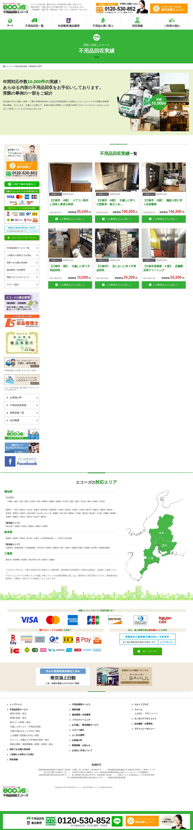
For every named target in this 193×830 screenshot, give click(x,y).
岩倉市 (36, 510)
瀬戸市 (88, 510)
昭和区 (44, 501)
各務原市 (9, 548)
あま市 (40, 513)
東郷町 (55, 513)
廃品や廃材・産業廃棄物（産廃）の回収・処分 (31, 744)
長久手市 (63, 513)
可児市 (60, 538)
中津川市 (40, 548)
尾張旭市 (52, 510)
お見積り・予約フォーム (146, 713)
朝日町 (44, 560)
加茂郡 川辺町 (77, 548)
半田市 (24, 526)
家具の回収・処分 (18, 713)
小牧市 (81, 510)
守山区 (83, 501)
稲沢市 (22, 510)
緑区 (89, 501)
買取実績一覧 (21, 412)
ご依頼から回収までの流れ (22, 255)
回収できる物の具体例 (22, 262)
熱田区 (58, 501)
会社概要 (21, 420)
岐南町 (8, 538)
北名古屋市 (31, 513)
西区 (26, 501)
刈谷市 (22, 517)
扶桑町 (106, 513)
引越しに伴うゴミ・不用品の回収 (25, 726)
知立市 (36, 517)
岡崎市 (15, 517)
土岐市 (67, 548)
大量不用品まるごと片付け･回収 (25, 731)
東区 (16, 501)
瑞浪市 (48, 548)
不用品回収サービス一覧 (22, 248)
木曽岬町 (16, 560)
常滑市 (8, 513)
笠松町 (15, 538)
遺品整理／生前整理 (22, 270)
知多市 (95, 510)
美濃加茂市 (19, 548)
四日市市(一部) (34, 560)
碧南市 (38, 526)
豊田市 (43, 517)
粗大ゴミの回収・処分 (20, 722)
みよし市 (47, 513)
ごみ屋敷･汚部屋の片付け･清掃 (24, 735)
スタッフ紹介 (22, 284)
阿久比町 (9, 526)
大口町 (99, 513)
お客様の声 (21, 397)
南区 (77, 501)
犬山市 (29, 510)
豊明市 (15, 513)
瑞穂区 (51, 501)
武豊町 (17, 526)
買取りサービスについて (22, 277)
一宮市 (15, 510)
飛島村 (71, 513)
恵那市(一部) (58, 548)
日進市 (22, 513)
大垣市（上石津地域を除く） (45, 538)
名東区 (95, 501)
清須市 (67, 510)
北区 (21, 501)
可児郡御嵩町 (30, 548)
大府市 (60, 510)
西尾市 (31, 526)
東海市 (109, 510)
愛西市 (8, 510)
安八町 (29, 538)
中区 (38, 501)
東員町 (24, 560)
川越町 (51, 560)
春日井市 (44, 510)
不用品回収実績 (21, 66)
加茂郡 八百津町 (90, 548)
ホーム (7, 66)
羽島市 (22, 538)
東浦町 (113, 513)
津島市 (102, 510)
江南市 (74, 510)
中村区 (32, 501)
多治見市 (68, 538)
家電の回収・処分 (18, 718)
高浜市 (29, 517)
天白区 (102, 501)
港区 (72, 501)
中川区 (65, 501)
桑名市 (8, 560)
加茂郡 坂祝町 (104, 548)
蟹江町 (85, 513)
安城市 (8, 517)
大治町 (78, 513)
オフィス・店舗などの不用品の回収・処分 (29, 740)
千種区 (10, 501)
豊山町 (92, 513)
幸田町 (45, 526)
